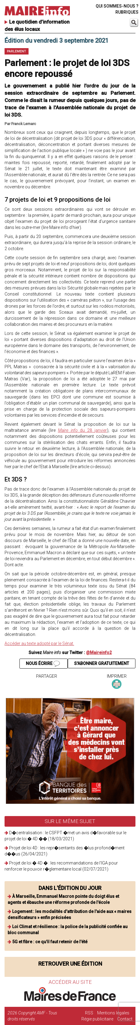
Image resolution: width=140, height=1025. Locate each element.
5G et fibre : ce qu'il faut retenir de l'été (49, 941)
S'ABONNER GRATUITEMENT (101, 663)
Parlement (16, 51)
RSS (89, 1012)
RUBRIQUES (126, 12)
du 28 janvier (82, 430)
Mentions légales (113, 1012)
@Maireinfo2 (99, 652)
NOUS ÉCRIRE (43, 664)
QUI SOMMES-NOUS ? (117, 6)
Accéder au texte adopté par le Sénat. (39, 643)
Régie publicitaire (97, 1019)
